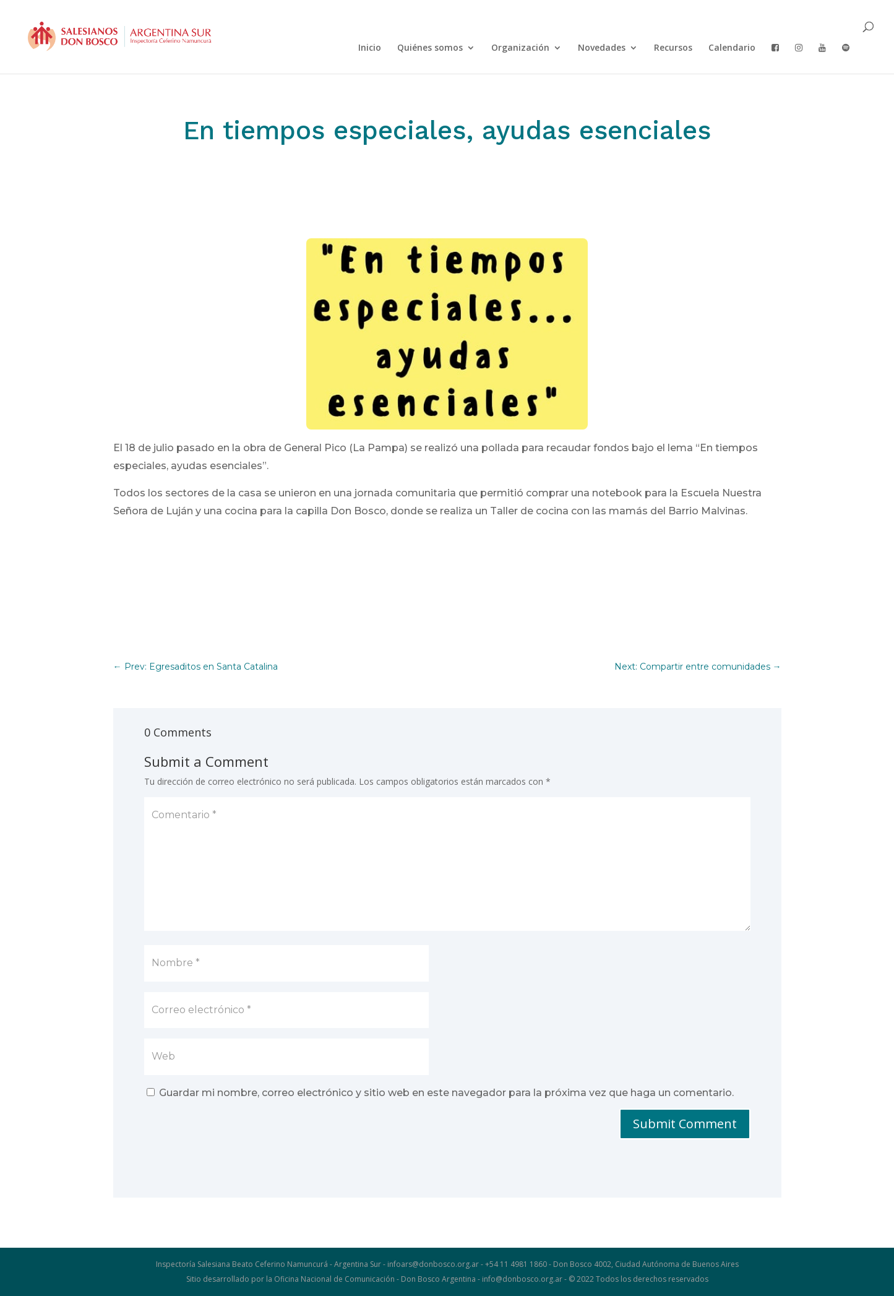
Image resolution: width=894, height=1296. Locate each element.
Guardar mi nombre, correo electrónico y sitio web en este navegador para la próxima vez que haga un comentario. (446, 1093)
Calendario (731, 48)
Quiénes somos (430, 48)
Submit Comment (685, 1123)
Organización (520, 48)
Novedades (601, 48)
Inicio (369, 48)
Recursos (673, 48)
